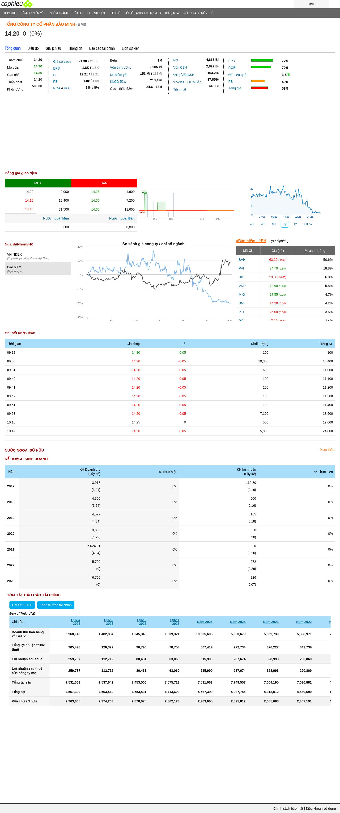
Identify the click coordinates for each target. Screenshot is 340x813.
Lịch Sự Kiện (96, 13)
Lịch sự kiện (131, 48)
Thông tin (75, 48)
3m (263, 223)
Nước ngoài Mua (56, 218)
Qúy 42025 (75, 622)
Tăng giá (234, 88)
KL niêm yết (119, 75)
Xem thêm (327, 450)
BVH (242, 259)
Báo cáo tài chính (102, 48)
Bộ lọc (78, 13)
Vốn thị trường (121, 67)
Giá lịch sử (53, 48)
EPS (56, 68)
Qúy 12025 (174, 622)
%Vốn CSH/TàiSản (187, 82)
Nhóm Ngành (59, 13)
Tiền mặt (179, 89)
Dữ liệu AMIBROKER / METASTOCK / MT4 (152, 13)
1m (252, 223)
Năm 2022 (304, 622)
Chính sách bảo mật (288, 808)
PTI (241, 312)
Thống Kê (9, 13)
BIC (241, 277)
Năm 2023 (271, 622)
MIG (242, 294)
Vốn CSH (180, 67)
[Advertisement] (170, 134)
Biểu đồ (115, 13)
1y (284, 224)
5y (295, 223)
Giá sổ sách (62, 61)
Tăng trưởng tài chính (56, 605)
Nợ (175, 60)
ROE (67, 88)
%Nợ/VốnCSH (184, 75)
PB (55, 81)
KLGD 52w (118, 81)
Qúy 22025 (141, 622)
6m (274, 223)
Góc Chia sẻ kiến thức (199, 13)
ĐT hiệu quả (237, 75)
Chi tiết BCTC (22, 605)
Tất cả (308, 224)
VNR (242, 286)
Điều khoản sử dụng (321, 808)
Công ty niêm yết (33, 13)
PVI (241, 268)
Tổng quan (13, 48)
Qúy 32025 (108, 622)
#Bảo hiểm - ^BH (251, 241)
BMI (242, 303)
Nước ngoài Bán (122, 218)
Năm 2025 (204, 622)
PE (55, 75)
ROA (56, 88)
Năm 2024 (238, 622)
